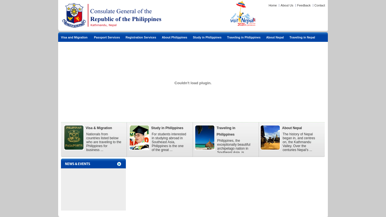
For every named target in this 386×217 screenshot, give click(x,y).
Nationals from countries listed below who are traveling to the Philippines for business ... (103, 142)
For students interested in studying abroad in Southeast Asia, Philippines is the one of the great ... (169, 142)
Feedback (303, 5)
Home (273, 5)
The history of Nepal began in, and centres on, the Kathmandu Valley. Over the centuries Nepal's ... (299, 142)
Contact (319, 5)
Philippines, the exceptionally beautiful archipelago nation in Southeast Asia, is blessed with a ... (233, 148)
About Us (287, 5)
